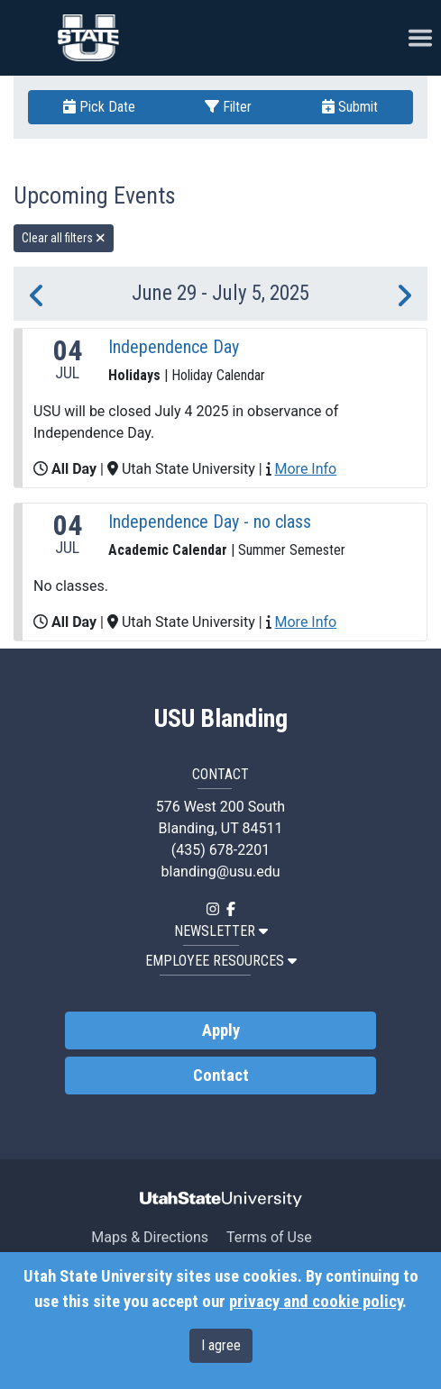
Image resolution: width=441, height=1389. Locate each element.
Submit (350, 106)
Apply (221, 1030)
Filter (228, 106)
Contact (221, 1075)
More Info (306, 468)
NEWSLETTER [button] (221, 931)
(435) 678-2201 (220, 849)
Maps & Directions (149, 1237)
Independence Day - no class (209, 521)
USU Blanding (221, 718)
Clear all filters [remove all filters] (64, 238)
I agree (221, 1345)
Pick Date (99, 106)
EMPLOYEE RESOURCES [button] (221, 960)
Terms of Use (269, 1237)
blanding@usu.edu (220, 871)
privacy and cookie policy (315, 1302)
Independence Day (173, 347)
